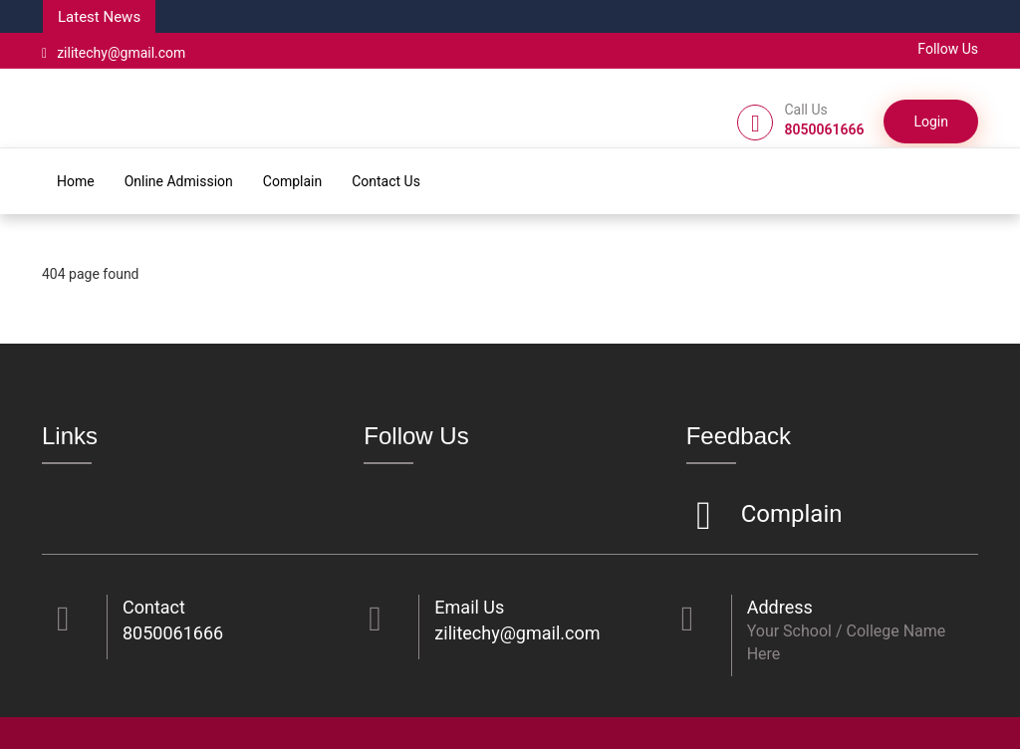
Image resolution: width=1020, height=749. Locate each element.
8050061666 (173, 633)
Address (780, 607)
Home (76, 181)
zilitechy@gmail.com (113, 53)
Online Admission (179, 181)
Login (930, 121)
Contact (154, 607)
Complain (292, 181)
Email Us (469, 607)
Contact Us (386, 181)
